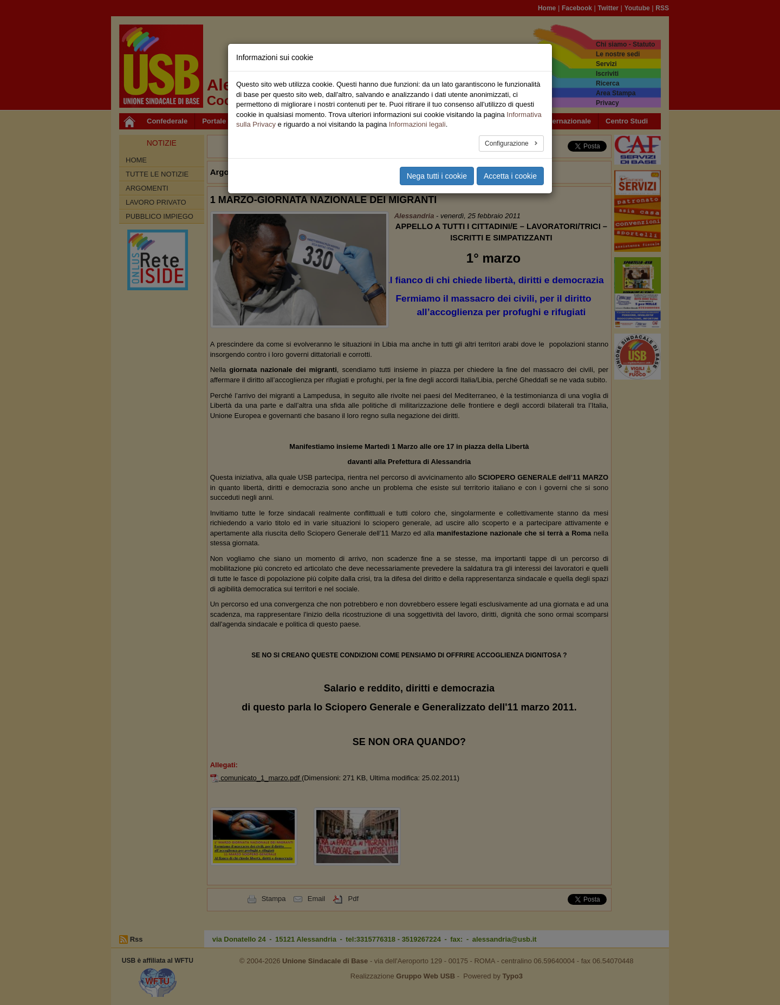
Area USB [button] (513, 121)
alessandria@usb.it (504, 939)
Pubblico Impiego (159, 216)
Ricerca (607, 83)
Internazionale (567, 121)
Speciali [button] (417, 121)
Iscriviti (607, 73)
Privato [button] (297, 121)
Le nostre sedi (618, 54)
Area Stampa (615, 93)
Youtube (637, 8)
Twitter (608, 8)
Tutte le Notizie (157, 174)
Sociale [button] (377, 121)
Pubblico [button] (255, 121)
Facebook (577, 8)
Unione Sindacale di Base (325, 961)
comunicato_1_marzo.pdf (261, 778)
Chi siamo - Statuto (625, 44)
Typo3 (513, 976)
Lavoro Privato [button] (415, 172)
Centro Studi (627, 121)
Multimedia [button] (463, 121)
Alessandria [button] (283, 172)
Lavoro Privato (156, 202)
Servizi (606, 64)
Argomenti (147, 188)
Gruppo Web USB (425, 976)
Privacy (607, 103)
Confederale (167, 121)
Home (547, 8)
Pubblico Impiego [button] (347, 172)
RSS (662, 8)
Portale (214, 121)
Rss (136, 939)
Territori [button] (336, 121)
